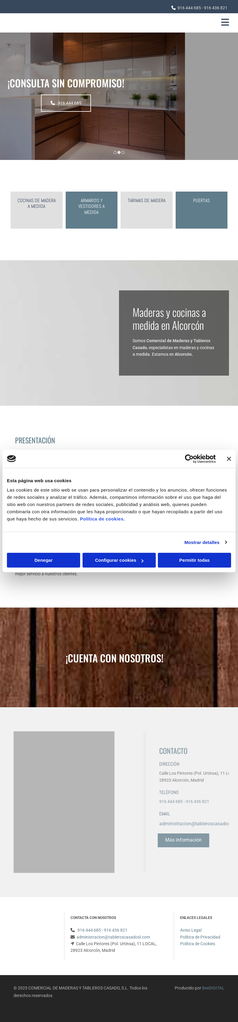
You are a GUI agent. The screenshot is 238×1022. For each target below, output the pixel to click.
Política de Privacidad (200, 937)
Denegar (43, 560)
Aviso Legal (191, 930)
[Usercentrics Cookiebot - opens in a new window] (189, 458)
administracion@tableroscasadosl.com (113, 937)
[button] (116, 103)
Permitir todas (194, 560)
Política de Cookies (197, 943)
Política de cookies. (102, 518)
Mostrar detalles (202, 542)
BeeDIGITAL (213, 988)
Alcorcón (183, 354)
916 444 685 (189, 7)
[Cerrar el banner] (229, 459)
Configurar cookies (119, 560)
